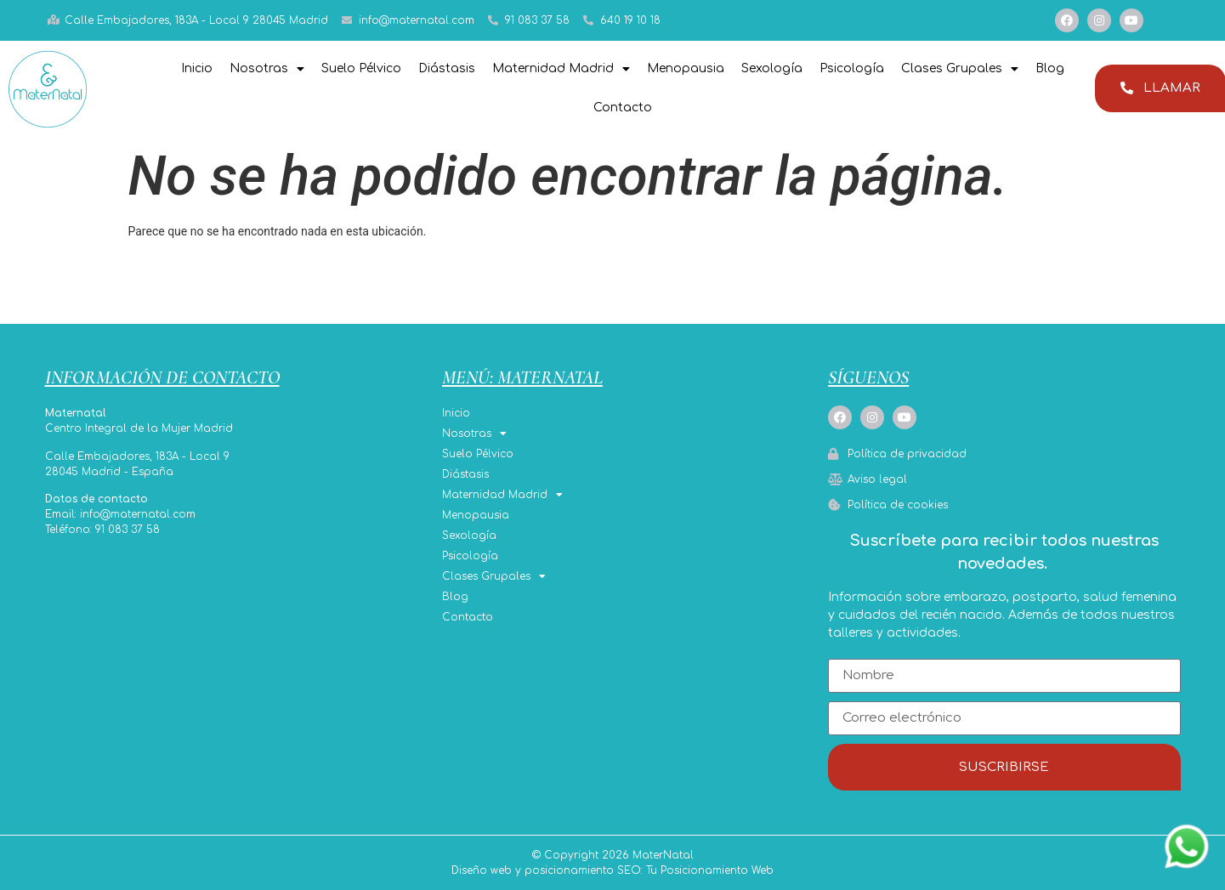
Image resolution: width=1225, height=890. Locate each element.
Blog (1049, 68)
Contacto (622, 107)
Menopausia (685, 68)
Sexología (771, 68)
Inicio (197, 68)
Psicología (852, 68)
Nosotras (267, 68)
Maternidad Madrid (561, 68)
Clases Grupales (959, 68)
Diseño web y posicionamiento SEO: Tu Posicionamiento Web (612, 870)
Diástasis (446, 68)
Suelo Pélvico (361, 68)
